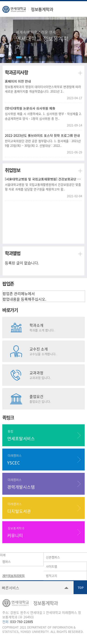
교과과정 (56, 375)
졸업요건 (56, 399)
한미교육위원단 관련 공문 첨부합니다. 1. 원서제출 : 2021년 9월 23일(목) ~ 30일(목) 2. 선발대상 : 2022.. (43, 143)
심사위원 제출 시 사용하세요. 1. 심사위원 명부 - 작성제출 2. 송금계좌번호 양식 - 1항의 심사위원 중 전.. (43, 115)
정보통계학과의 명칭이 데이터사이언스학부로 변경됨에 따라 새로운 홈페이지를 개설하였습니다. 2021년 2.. (43, 88)
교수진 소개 (56, 351)
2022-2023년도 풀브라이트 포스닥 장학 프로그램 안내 (42, 135)
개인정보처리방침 (13, 575)
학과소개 (56, 327)
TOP (80, 587)
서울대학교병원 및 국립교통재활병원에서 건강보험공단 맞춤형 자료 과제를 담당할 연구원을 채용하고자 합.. (43, 186)
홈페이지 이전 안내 (18, 81)
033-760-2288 (20, 621)
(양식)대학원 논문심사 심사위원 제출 (30, 108)
